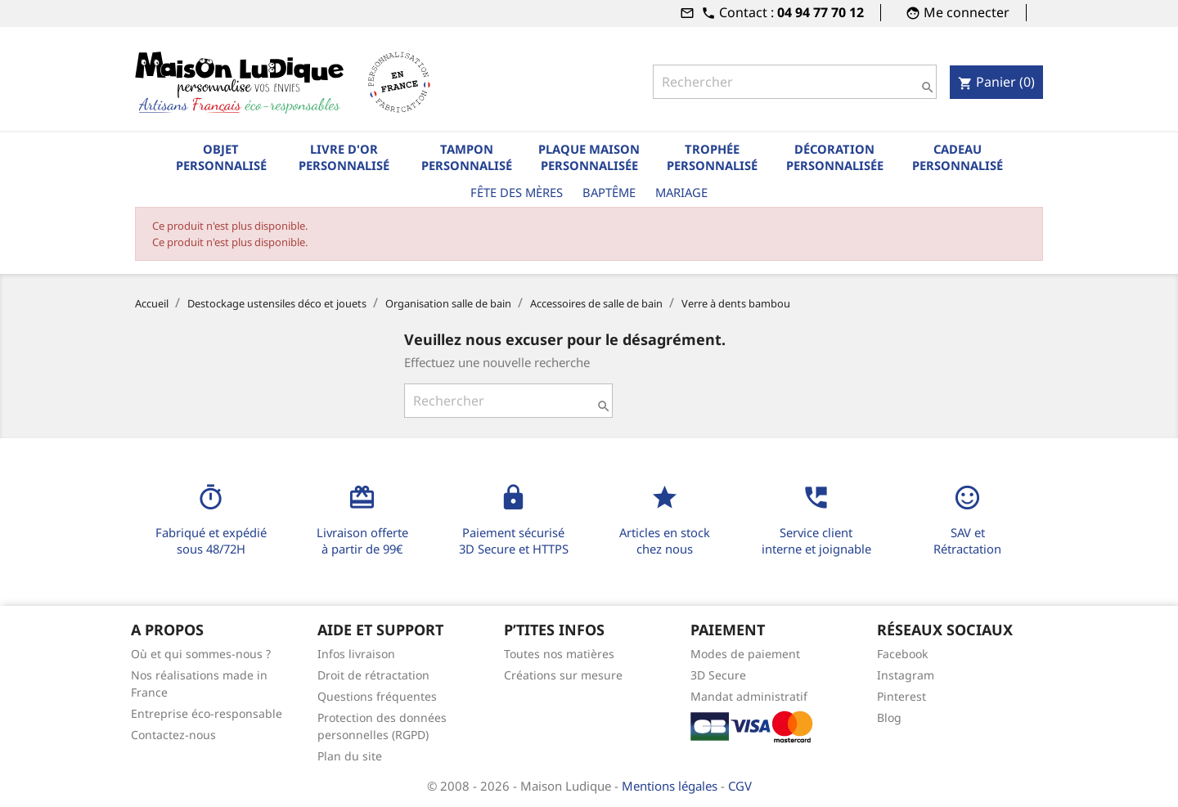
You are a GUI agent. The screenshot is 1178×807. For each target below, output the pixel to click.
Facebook (902, 653)
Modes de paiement (745, 653)
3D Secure (718, 675)
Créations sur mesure (563, 675)
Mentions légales (671, 786)
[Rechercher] (794, 82)
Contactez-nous (173, 734)
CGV (740, 786)
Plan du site (349, 756)
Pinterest (901, 696)
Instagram (905, 675)
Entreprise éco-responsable (206, 713)
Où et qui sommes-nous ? (201, 653)
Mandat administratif (748, 696)
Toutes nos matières (559, 653)
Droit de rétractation (373, 675)
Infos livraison (356, 653)
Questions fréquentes (377, 696)
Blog (889, 717)
